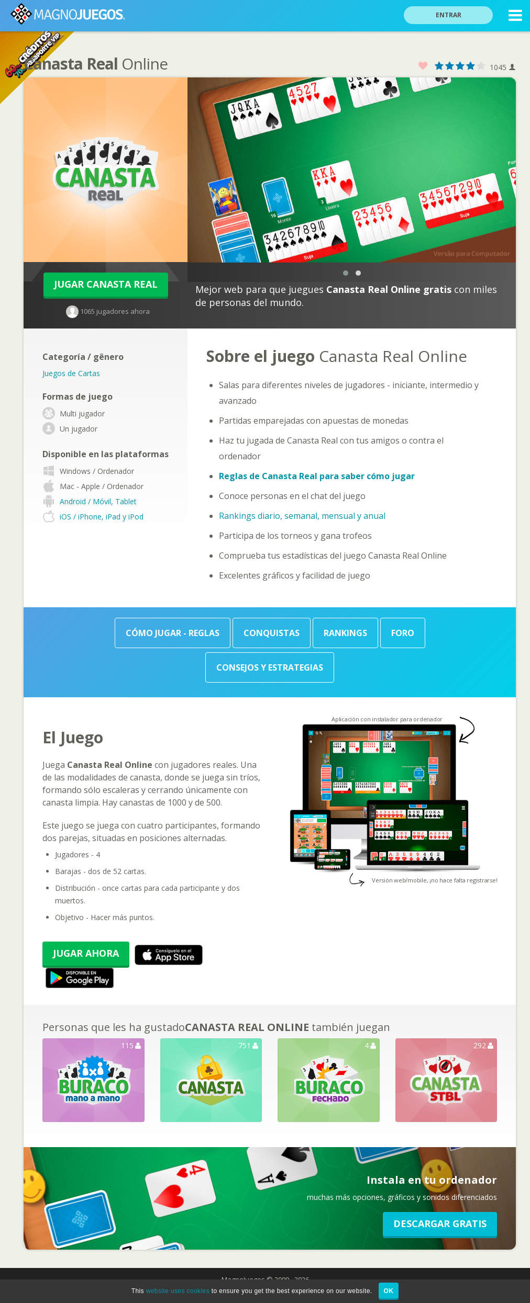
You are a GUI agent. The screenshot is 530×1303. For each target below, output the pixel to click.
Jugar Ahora (86, 953)
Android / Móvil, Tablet (98, 501)
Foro (402, 633)
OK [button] (389, 1291)
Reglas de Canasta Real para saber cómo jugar (317, 476)
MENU (515, 17)
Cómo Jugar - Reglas (172, 633)
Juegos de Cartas (71, 373)
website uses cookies (177, 1291)
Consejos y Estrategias (269, 667)
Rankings (345, 633)
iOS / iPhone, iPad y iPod (101, 517)
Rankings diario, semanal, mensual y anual (302, 516)
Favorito (423, 66)
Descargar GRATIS (440, 1223)
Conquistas (272, 633)
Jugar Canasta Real (106, 284)
